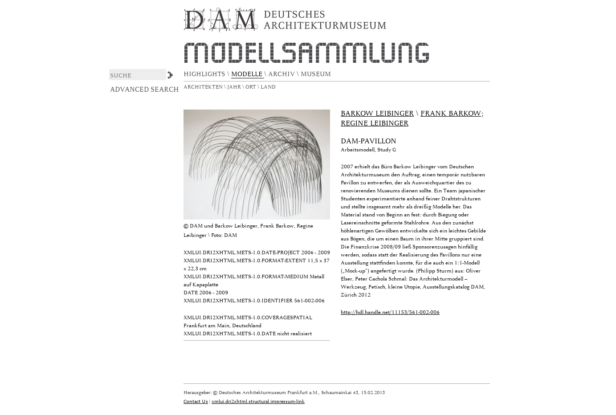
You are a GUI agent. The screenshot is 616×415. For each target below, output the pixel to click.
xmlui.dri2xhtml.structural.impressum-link (258, 401)
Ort (251, 87)
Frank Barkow (450, 113)
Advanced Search (144, 89)
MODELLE (247, 74)
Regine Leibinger (374, 123)
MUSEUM (317, 74)
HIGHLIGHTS (205, 74)
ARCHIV (282, 74)
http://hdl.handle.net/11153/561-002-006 (390, 312)
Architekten (204, 87)
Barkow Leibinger (377, 113)
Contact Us (196, 401)
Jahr (234, 87)
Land (269, 87)
